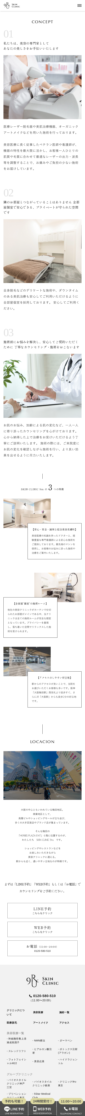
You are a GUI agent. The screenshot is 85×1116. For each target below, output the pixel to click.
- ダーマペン (65, 1040)
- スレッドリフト (16, 1051)
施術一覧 (64, 1012)
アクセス (64, 1022)
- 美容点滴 (38, 1061)
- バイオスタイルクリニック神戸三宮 (16, 1084)
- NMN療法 (38, 1040)
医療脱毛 (12, 1022)
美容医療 (38, 1012)
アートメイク (40, 1022)
